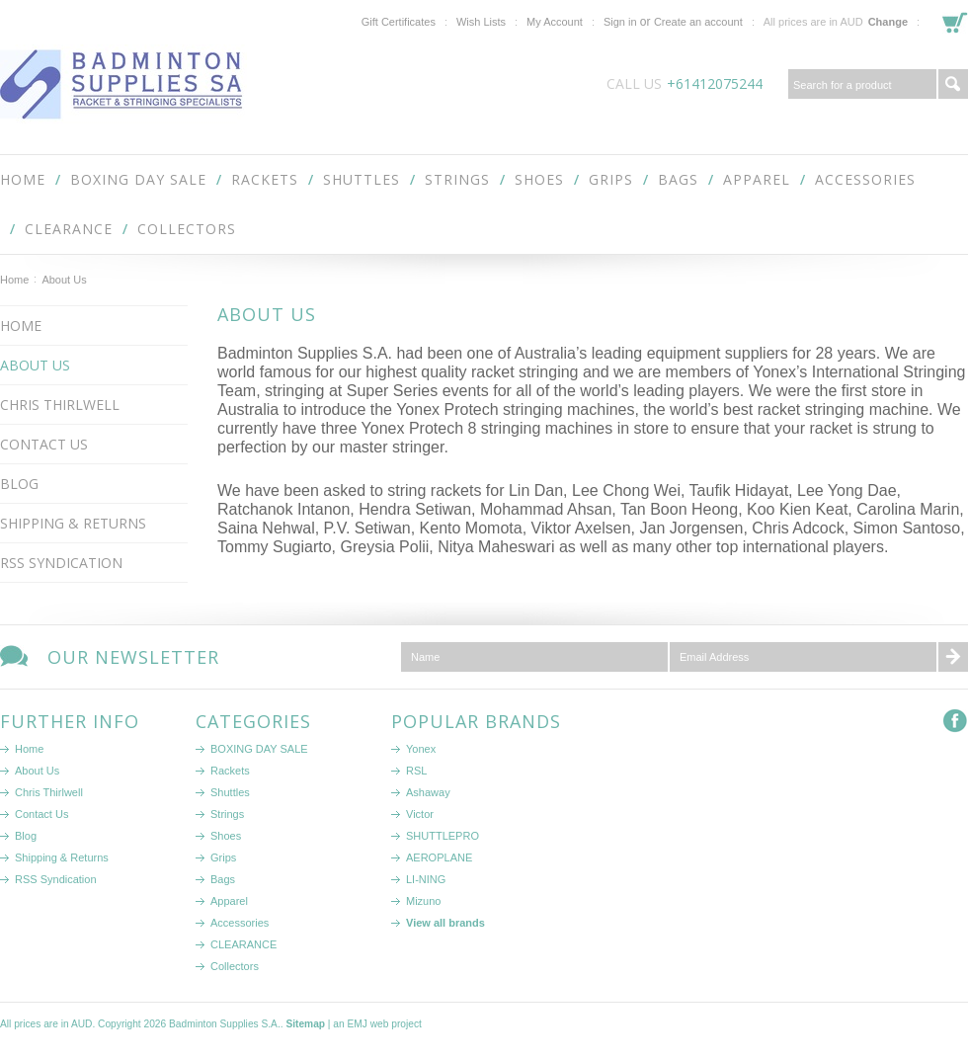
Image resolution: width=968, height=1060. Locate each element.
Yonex (421, 749)
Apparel (756, 179)
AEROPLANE (439, 857)
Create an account (698, 22)
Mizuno (423, 901)
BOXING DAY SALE (138, 179)
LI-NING (425, 879)
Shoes (539, 179)
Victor (420, 814)
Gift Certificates (399, 22)
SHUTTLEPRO (442, 836)
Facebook (955, 721)
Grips (611, 179)
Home (14, 279)
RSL (416, 770)
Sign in (620, 22)
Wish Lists (481, 22)
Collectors (186, 228)
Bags (678, 179)
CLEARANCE (69, 228)
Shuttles (361, 179)
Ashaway (428, 792)
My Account (554, 22)
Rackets (264, 179)
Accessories (865, 179)
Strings (457, 179)
